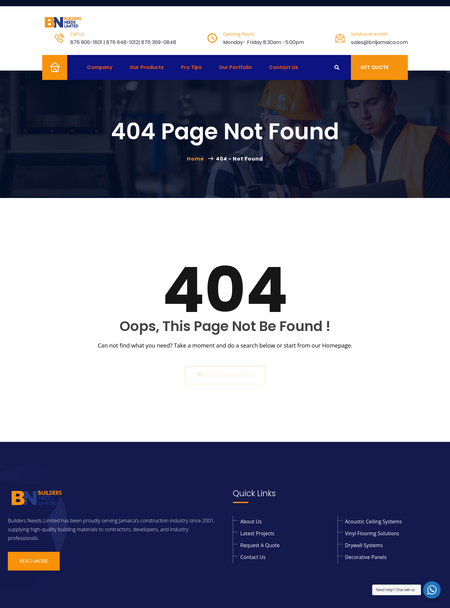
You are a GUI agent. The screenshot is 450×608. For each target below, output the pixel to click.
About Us (251, 521)
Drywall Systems (364, 545)
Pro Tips (191, 67)
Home (49, 67)
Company (99, 67)
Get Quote (379, 67)
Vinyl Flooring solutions (372, 533)
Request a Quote (260, 545)
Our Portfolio (235, 67)
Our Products (147, 67)
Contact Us (283, 67)
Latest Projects (257, 533)
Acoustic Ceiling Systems (373, 521)
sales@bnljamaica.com (379, 42)
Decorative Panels (366, 557)
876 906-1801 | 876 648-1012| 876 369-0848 (123, 42)
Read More (33, 561)
